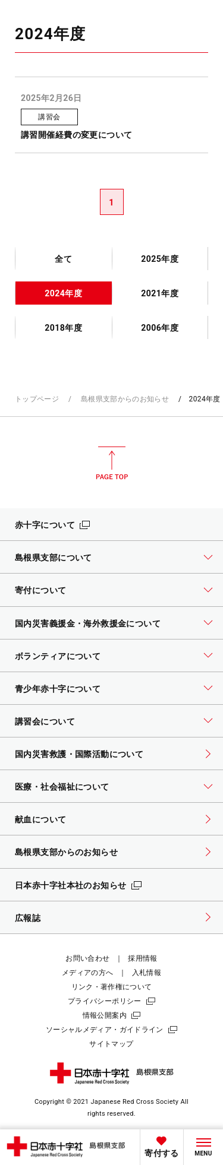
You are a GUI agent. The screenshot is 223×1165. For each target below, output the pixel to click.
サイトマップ (111, 1044)
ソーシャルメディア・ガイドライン (105, 1029)
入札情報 (146, 972)
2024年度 (63, 293)
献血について (41, 819)
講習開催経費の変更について (77, 135)
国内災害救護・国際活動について (79, 754)
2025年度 (159, 259)
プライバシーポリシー (105, 1001)
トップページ (37, 399)
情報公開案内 (105, 1015)
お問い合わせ (87, 958)
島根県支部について (53, 557)
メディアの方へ (88, 972)
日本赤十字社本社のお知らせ (71, 885)
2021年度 (159, 293)
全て (63, 259)
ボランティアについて (57, 656)
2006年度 (159, 328)
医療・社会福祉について (62, 787)
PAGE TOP (112, 463)
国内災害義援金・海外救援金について (88, 623)
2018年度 (63, 328)
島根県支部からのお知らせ (125, 399)
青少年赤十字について (57, 689)
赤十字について (45, 525)
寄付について (41, 590)
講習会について (45, 721)
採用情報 (142, 958)
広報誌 (27, 918)
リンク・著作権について (111, 987)
